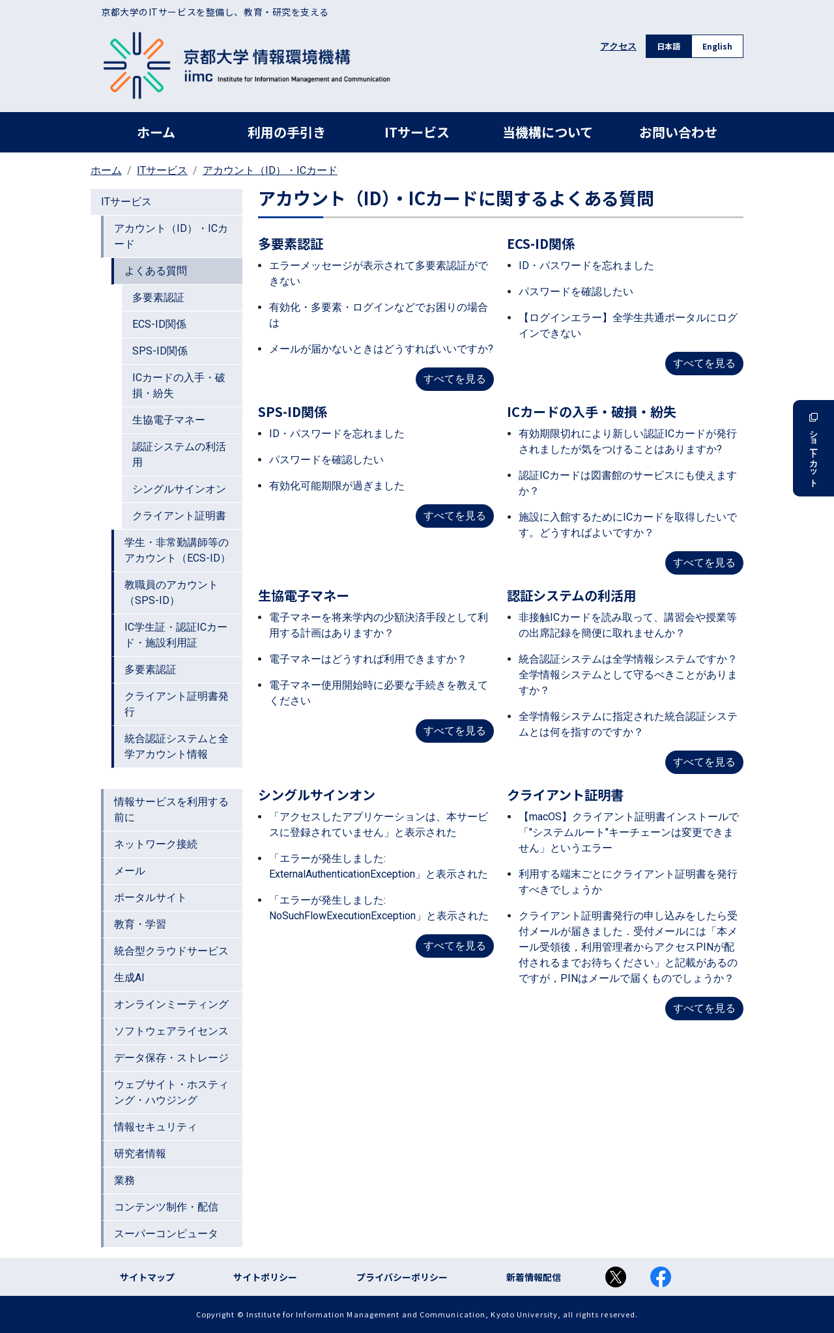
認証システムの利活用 (179, 454)
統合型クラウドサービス (171, 951)
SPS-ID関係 (160, 351)
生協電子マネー (168, 420)
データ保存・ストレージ (171, 1058)
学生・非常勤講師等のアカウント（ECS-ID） (177, 550)
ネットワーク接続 (155, 844)
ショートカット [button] (813, 448)
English (717, 45)
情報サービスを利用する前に (171, 810)
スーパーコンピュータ (166, 1233)
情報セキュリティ (155, 1127)
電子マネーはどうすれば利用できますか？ (368, 659)
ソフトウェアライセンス (171, 1031)
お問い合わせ (678, 131)
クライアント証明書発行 (176, 704)
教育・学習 (140, 924)
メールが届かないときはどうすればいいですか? (381, 349)
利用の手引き (287, 131)
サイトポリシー (265, 1276)
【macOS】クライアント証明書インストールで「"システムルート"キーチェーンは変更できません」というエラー (629, 832)
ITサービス (417, 131)
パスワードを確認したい (576, 291)
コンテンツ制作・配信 (166, 1207)
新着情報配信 (533, 1276)
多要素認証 (158, 297)
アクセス (618, 46)
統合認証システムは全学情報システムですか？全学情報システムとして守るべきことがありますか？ (628, 674)
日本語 (668, 45)
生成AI (129, 977)
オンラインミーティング (171, 1004)
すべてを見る (455, 379)
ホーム (156, 131)
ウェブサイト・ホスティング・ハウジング (171, 1092)
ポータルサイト (150, 897)
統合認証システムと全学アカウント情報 (176, 746)
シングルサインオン (179, 489)
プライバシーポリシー (402, 1276)
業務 (124, 1180)
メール (129, 871)
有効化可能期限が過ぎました (337, 486)
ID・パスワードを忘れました (586, 265)
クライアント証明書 (179, 515)
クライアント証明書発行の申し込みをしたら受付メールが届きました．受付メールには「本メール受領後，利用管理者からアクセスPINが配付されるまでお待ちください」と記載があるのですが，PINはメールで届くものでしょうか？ (628, 947)
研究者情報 (140, 1153)
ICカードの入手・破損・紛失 (178, 385)
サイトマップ (147, 1276)
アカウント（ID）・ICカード (270, 170)
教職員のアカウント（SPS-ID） (171, 593)
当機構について (547, 131)
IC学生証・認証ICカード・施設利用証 (175, 635)
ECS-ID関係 (159, 324)
